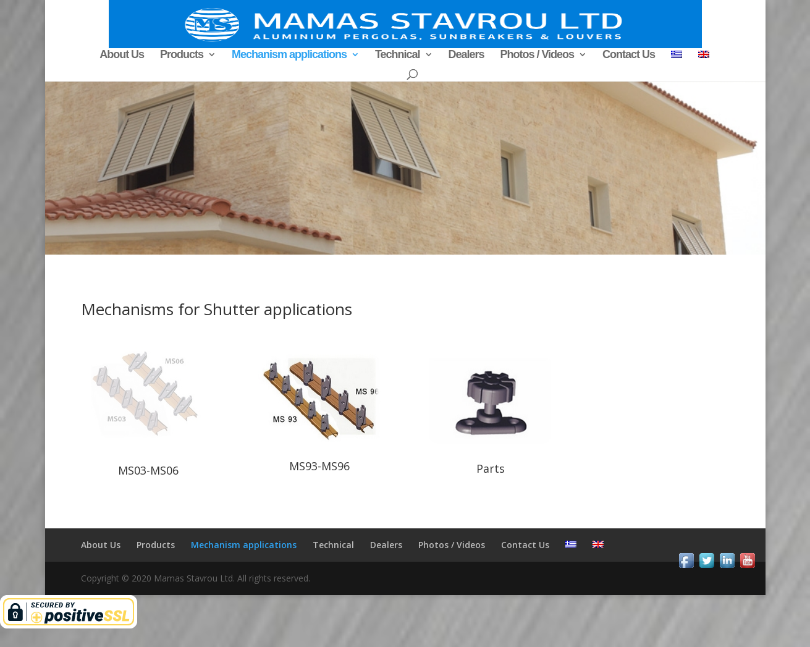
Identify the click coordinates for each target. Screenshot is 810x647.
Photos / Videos (537, 55)
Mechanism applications (289, 55)
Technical (397, 55)
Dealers (466, 55)
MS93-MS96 (319, 466)
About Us (121, 55)
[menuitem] (676, 58)
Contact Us (628, 55)
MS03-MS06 (148, 470)
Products (181, 55)
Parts (490, 468)
